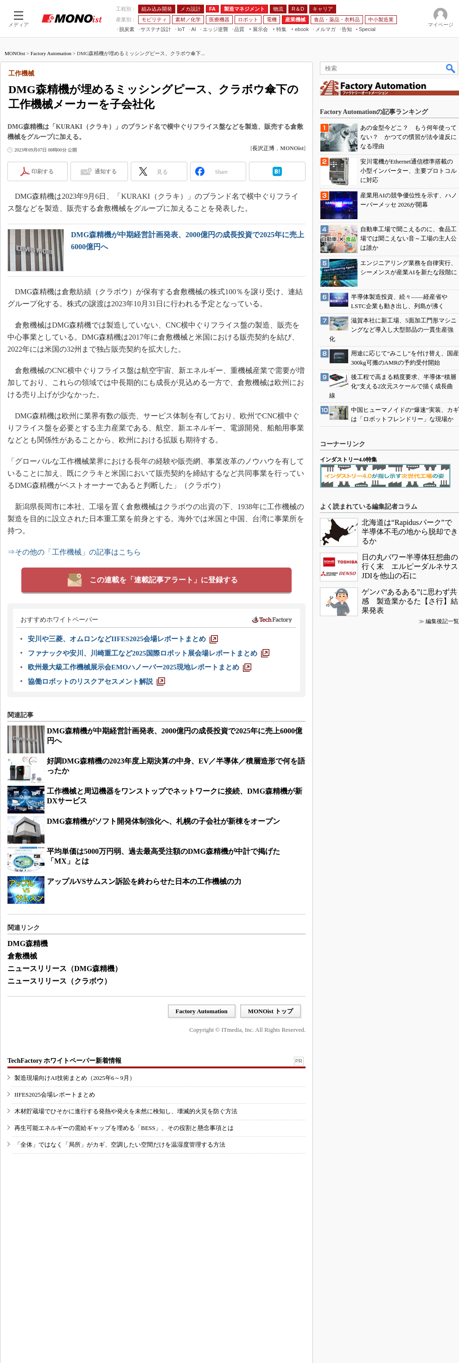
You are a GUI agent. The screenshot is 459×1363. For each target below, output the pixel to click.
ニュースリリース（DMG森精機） (64, 968)
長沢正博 (263, 148)
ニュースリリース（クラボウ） (59, 981)
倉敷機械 (22, 956)
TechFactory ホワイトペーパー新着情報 (64, 1060)
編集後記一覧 (442, 621)
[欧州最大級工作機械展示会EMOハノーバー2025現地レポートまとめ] (139, 667)
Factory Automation (51, 53)
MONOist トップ (270, 1011)
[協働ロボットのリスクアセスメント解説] (96, 681)
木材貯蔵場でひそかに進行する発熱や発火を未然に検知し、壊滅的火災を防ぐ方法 (125, 1111)
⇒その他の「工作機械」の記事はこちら (74, 552)
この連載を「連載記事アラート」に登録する (163, 580)
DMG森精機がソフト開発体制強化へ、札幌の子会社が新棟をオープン (163, 821)
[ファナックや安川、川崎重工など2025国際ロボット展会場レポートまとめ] (148, 653)
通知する (106, 171)
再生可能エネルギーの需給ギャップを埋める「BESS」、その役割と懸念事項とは (124, 1127)
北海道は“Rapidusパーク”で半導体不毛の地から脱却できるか (410, 531)
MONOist (15, 53)
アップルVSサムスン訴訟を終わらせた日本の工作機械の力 (144, 881)
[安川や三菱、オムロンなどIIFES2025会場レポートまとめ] (123, 639)
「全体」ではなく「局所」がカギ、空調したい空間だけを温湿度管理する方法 (119, 1144)
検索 (451, 68)
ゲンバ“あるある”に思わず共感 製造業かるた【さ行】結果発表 (410, 601)
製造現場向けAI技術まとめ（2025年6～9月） (74, 1077)
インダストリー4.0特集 (348, 459)
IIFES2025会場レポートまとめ (54, 1094)
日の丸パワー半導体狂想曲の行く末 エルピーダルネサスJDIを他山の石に (410, 566)
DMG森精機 (27, 943)
